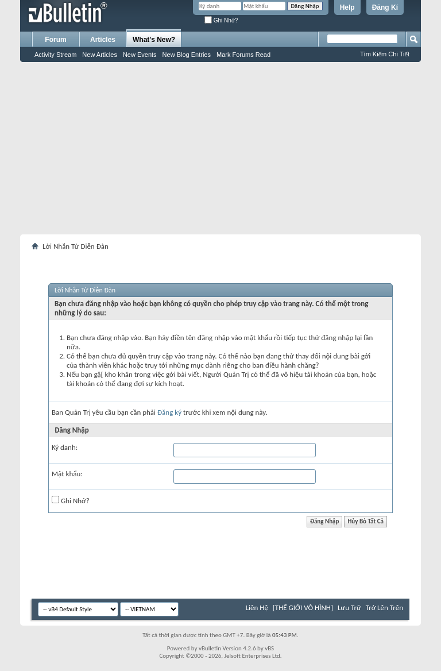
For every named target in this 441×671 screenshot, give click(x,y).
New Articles (99, 54)
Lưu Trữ (349, 607)
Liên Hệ (257, 607)
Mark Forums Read (243, 54)
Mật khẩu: (67, 473)
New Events (140, 54)
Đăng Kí (385, 7)
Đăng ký (169, 412)
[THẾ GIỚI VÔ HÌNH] (303, 607)
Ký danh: (65, 447)
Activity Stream (55, 54)
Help (347, 7)
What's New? (154, 40)
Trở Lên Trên (384, 607)
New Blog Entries (187, 54)
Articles (102, 40)
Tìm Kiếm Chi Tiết (384, 54)
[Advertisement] (220, 148)
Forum (55, 40)
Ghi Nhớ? (221, 20)
